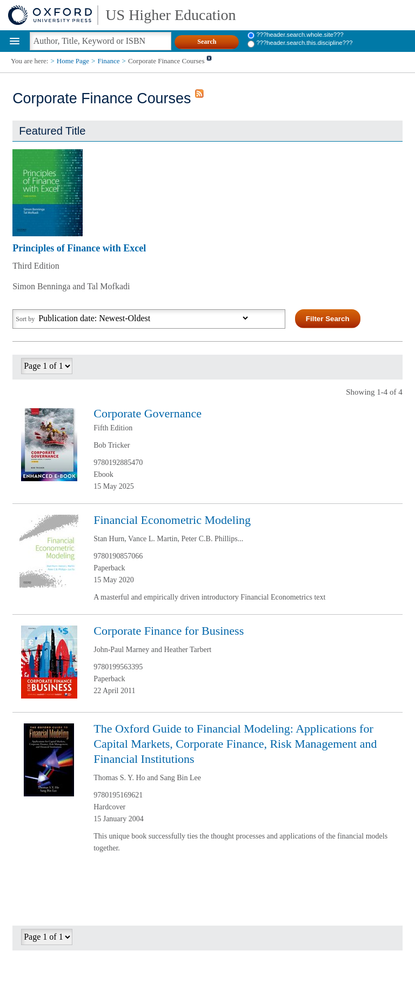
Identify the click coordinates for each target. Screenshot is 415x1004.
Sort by (25, 319)
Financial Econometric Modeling (172, 520)
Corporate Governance (147, 413)
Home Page (73, 61)
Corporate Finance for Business (168, 630)
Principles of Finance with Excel (79, 248)
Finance (108, 61)
